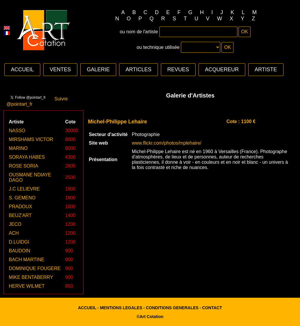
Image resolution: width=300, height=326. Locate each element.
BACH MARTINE (26, 259)
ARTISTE (266, 69)
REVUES (178, 69)
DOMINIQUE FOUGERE (35, 268)
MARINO (18, 148)
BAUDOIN (19, 250)
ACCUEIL (22, 69)
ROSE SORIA (23, 165)
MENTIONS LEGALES (121, 307)
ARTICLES (138, 69)
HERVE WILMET (27, 286)
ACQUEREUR (222, 69)
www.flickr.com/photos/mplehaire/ (166, 142)
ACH (14, 233)
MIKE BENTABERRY (31, 277)
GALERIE (98, 69)
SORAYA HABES (27, 157)
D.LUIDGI (19, 241)
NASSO (17, 130)
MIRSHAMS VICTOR (31, 139)
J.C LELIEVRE (24, 188)
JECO (15, 224)
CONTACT (212, 307)
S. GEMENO (22, 197)
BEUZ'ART (20, 215)
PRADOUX (20, 206)
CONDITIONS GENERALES (172, 307)
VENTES (60, 69)
